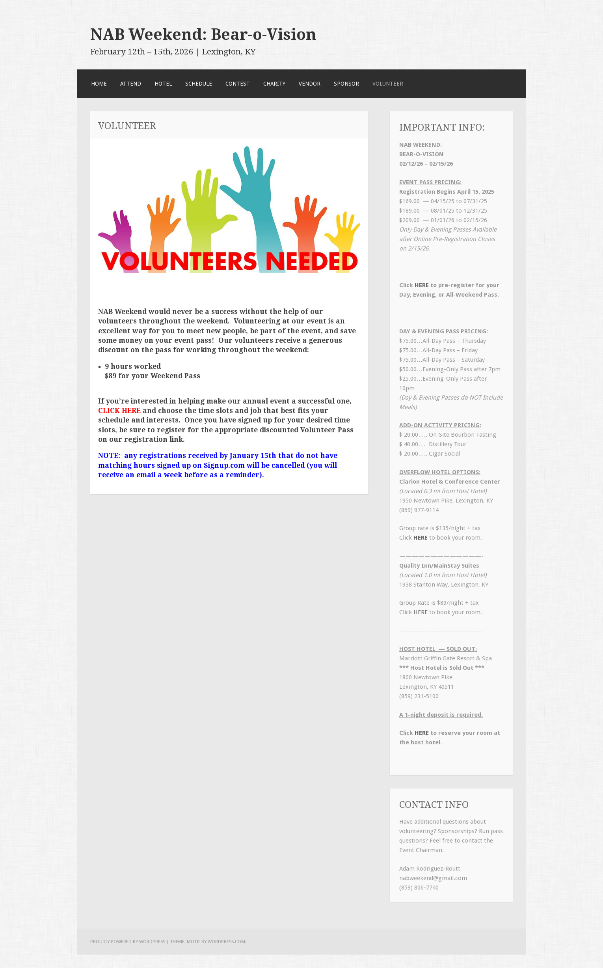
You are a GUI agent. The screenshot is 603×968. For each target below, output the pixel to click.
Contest (237, 83)
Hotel (163, 83)
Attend (130, 83)
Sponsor (346, 83)
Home (99, 83)
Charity (274, 83)
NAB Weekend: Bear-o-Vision (203, 34)
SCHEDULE (198, 83)
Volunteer (387, 83)
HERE (422, 285)
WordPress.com (226, 941)
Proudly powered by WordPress (127, 941)
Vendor (309, 83)
